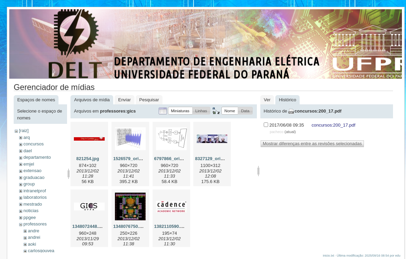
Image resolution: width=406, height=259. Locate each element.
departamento (37, 157)
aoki (32, 244)
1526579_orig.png (132, 158)
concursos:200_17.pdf (317, 111)
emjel (28, 164)
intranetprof (34, 190)
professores (35, 223)
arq (26, 137)
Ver (267, 99)
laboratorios (35, 197)
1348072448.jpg (88, 226)
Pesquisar (149, 99)
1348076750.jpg (129, 226)
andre (33, 230)
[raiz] (23, 130)
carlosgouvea (41, 250)
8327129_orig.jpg (213, 158)
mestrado (32, 204)
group (29, 183)
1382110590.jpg (170, 226)
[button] (180, 111)
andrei (34, 237)
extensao (32, 170)
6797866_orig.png (173, 158)
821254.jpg (87, 158)
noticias (30, 210)
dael (27, 150)
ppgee (29, 217)
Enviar (124, 99)
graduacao (33, 177)
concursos (33, 143)
